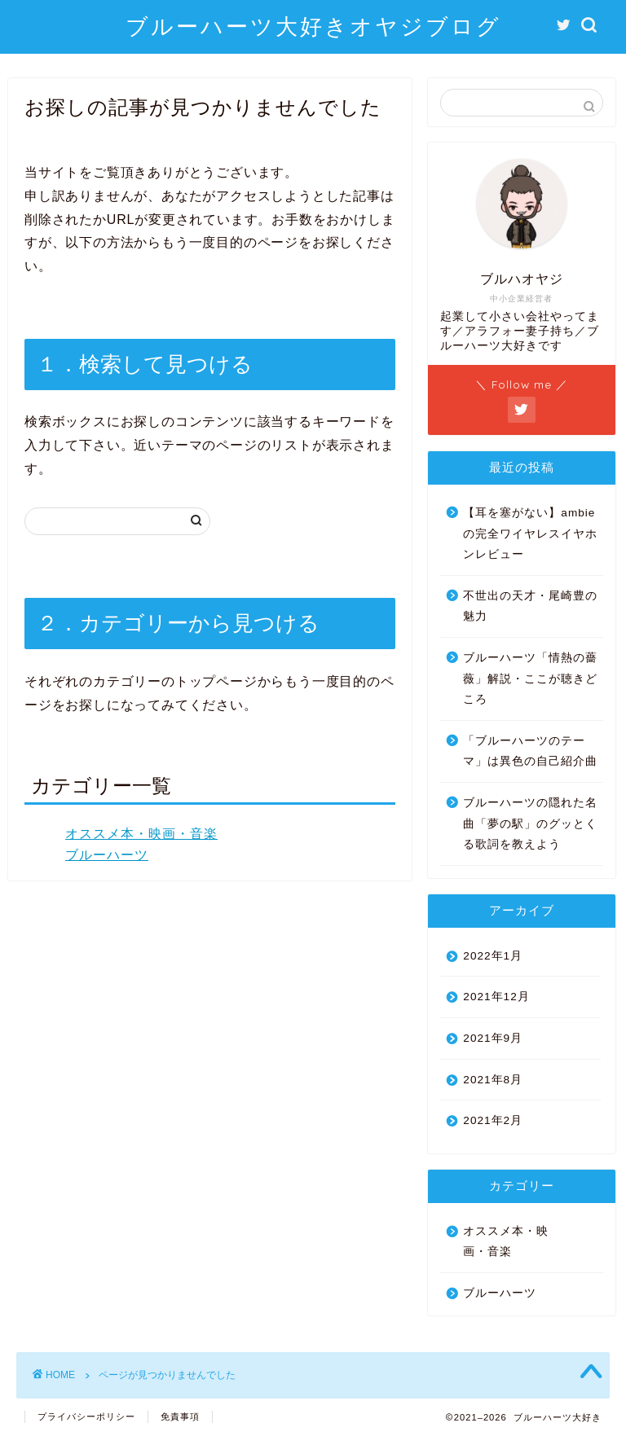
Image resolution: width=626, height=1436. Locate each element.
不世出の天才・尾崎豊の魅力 (530, 606)
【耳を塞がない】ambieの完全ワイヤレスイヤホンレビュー (530, 533)
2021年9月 (492, 1038)
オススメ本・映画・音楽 (141, 834)
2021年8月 (492, 1080)
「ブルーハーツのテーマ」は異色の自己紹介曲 (530, 751)
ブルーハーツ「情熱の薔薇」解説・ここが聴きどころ (530, 678)
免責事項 (180, 1416)
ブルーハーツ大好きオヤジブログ (313, 26)
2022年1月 (492, 956)
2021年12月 (496, 996)
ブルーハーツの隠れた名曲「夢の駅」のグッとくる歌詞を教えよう (530, 823)
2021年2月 (492, 1120)
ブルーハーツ (106, 855)
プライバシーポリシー (86, 1416)
